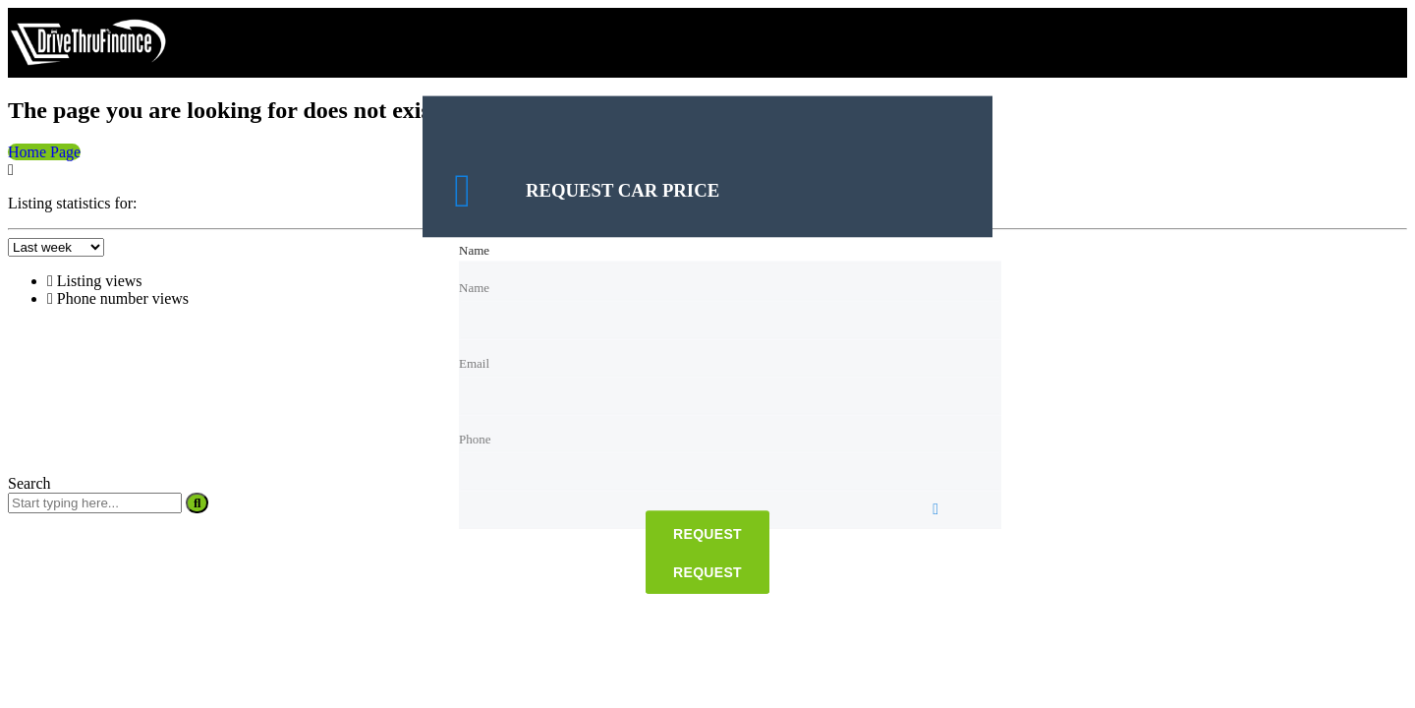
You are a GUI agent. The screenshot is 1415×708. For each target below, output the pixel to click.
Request (707, 535)
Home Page (44, 152)
